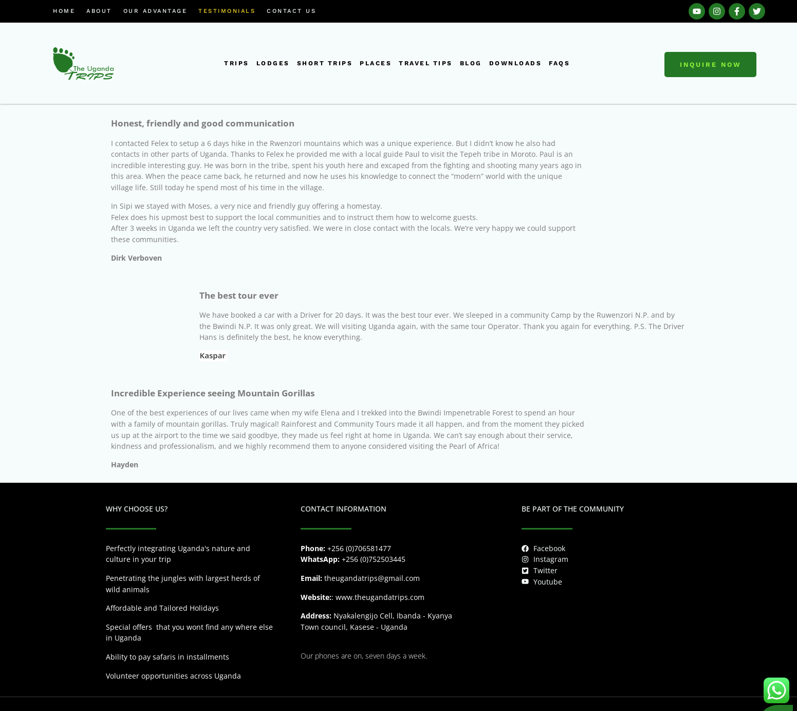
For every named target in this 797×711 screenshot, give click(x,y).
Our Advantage (155, 11)
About (99, 11)
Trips (236, 63)
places (376, 63)
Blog (471, 63)
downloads (515, 63)
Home (64, 11)
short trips (325, 63)
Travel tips (426, 63)
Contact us (291, 11)
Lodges (273, 63)
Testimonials (226, 11)
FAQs (559, 63)
